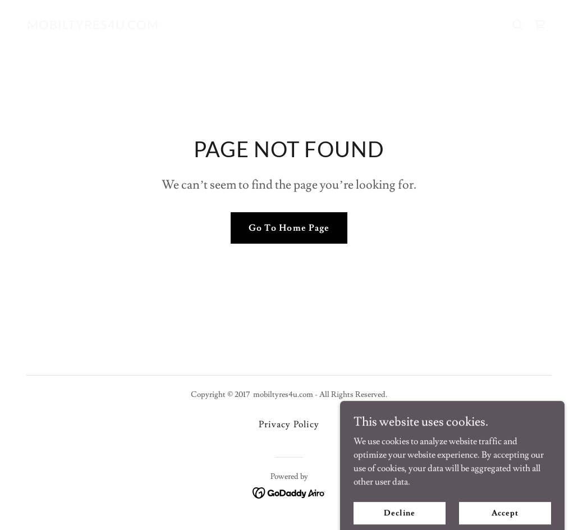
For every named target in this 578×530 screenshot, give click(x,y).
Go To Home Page (289, 228)
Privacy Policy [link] (289, 424)
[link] (93, 26)
